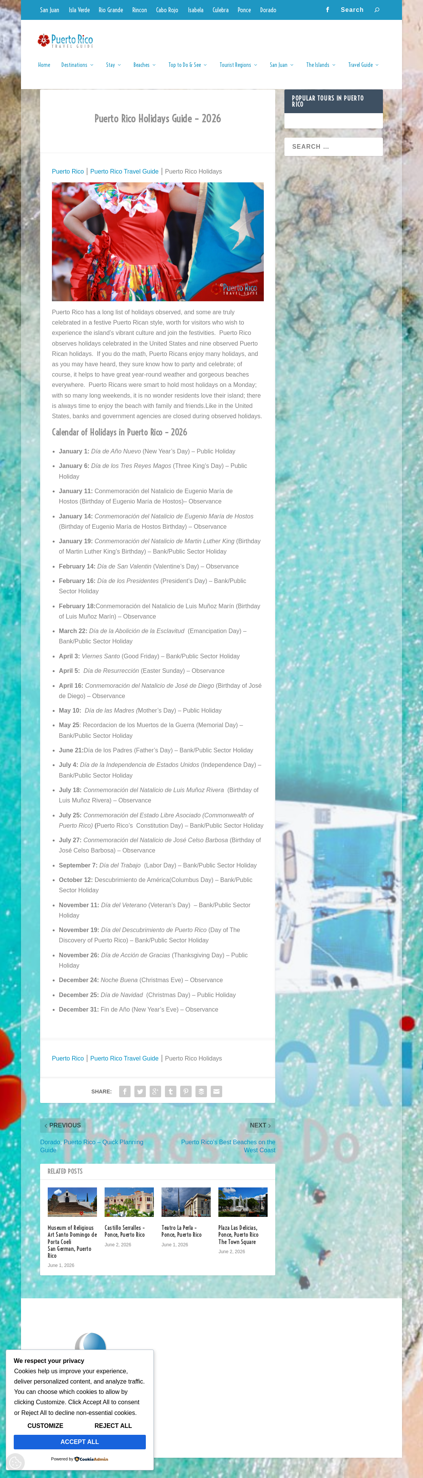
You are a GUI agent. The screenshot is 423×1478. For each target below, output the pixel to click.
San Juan (49, 10)
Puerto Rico (68, 191)
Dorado (268, 10)
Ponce (244, 10)
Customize (45, 1426)
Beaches (142, 70)
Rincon (139, 10)
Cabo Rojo (167, 10)
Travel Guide (360, 70)
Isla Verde (79, 10)
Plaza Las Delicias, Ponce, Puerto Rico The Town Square (238, 1255)
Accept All (80, 1442)
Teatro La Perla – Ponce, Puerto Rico (181, 1252)
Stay (110, 70)
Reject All (113, 1426)
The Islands (317, 70)
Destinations (74, 70)
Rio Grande (111, 10)
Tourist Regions (235, 70)
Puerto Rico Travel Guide (123, 191)
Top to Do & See (184, 70)
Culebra (221, 10)
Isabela (195, 10)
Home (44, 70)
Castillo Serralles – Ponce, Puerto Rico (125, 1252)
